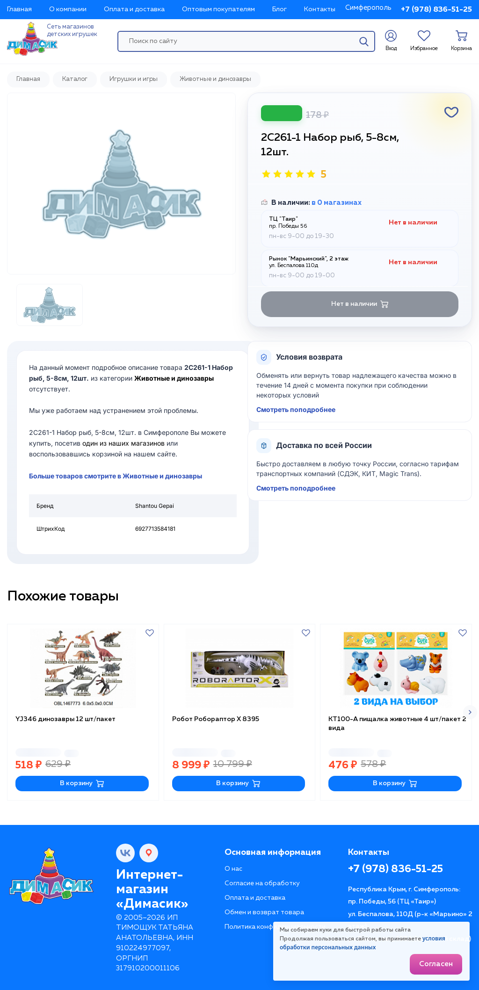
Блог (279, 9)
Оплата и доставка (134, 9)
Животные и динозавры (174, 378)
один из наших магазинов (123, 443)
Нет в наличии (360, 304)
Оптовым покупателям (218, 9)
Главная (19, 9)
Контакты (319, 9)
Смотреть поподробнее (295, 409)
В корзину (82, 784)
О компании (68, 9)
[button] (470, 712)
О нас (233, 869)
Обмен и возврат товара (264, 912)
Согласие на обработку (262, 883)
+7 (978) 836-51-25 (436, 10)
